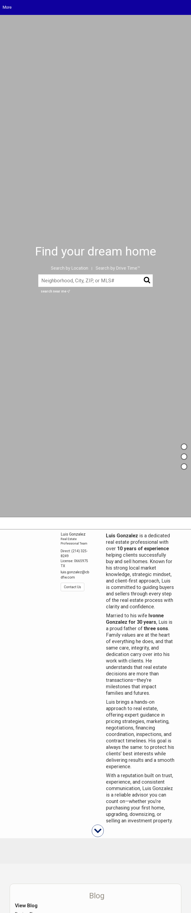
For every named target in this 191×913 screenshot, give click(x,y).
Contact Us (72, 587)
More (7, 7)
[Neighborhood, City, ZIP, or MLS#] (95, 280)
